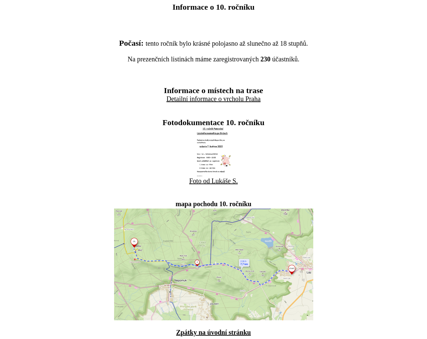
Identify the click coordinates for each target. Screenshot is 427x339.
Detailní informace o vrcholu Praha (213, 98)
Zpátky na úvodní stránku (213, 332)
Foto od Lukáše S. (213, 181)
